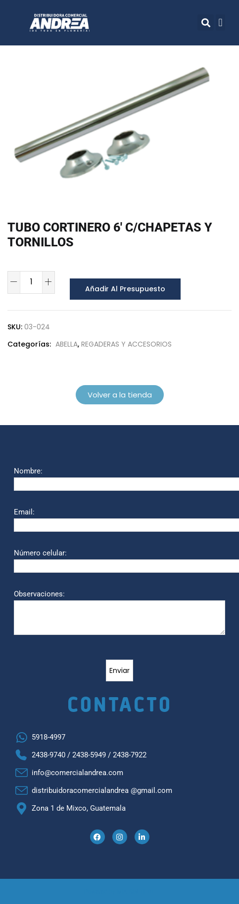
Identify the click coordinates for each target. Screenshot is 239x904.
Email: (24, 511)
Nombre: (28, 470)
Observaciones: (39, 593)
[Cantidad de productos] (31, 281)
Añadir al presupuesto (122, 289)
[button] (205, 22)
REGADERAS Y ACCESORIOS (126, 344)
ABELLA (66, 344)
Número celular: (40, 552)
